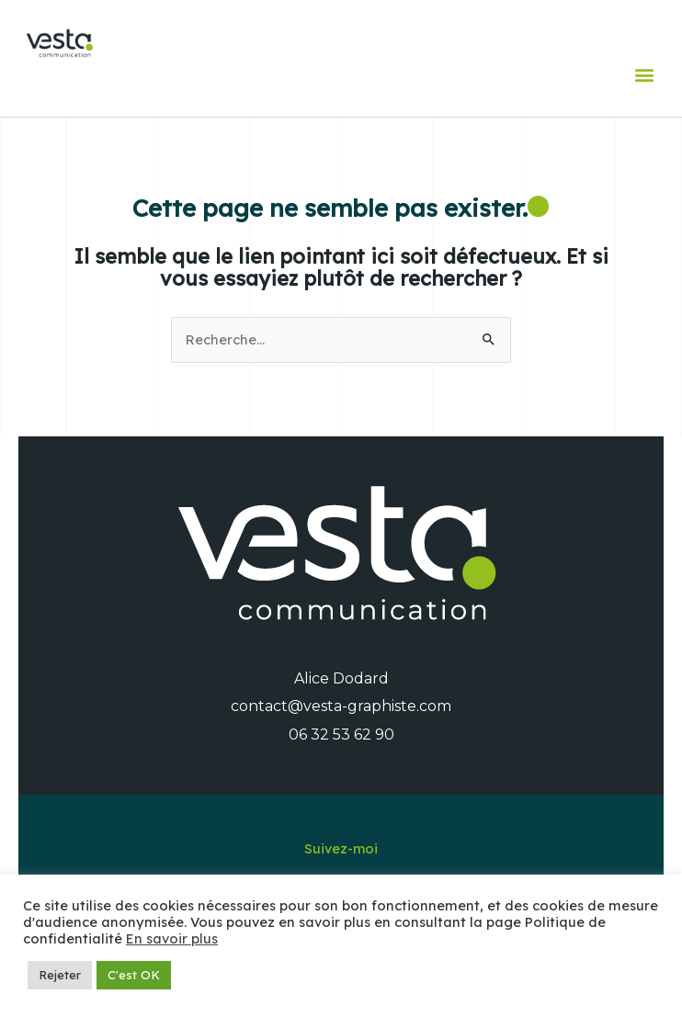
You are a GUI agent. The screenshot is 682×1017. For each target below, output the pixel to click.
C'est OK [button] (134, 974)
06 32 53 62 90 (341, 734)
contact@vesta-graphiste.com (341, 706)
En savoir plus (172, 938)
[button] (644, 74)
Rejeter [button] (60, 974)
